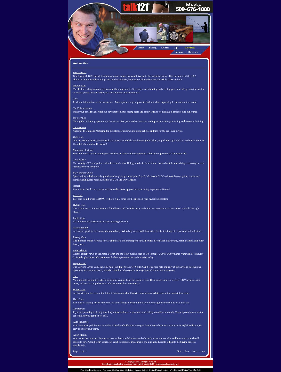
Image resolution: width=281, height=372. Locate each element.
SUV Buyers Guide (83, 172)
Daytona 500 (79, 263)
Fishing (153, 47)
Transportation (80, 227)
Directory (193, 52)
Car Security (79, 159)
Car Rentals (79, 308)
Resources (190, 47)
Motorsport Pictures (83, 149)
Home (141, 47)
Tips (176, 47)
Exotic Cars (79, 217)
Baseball (197, 370)
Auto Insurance (81, 321)
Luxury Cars (79, 237)
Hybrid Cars (79, 204)
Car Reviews (79, 127)
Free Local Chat (109, 370)
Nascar (76, 185)
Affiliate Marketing (125, 370)
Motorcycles (79, 85)
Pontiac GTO (79, 72)
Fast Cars (78, 195)
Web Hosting (175, 370)
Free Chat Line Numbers (90, 370)
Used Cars (78, 136)
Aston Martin (80, 250)
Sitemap (179, 52)
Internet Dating (141, 370)
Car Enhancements (82, 108)
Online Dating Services (158, 370)
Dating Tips (187, 370)
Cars (75, 98)
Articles (165, 47)
